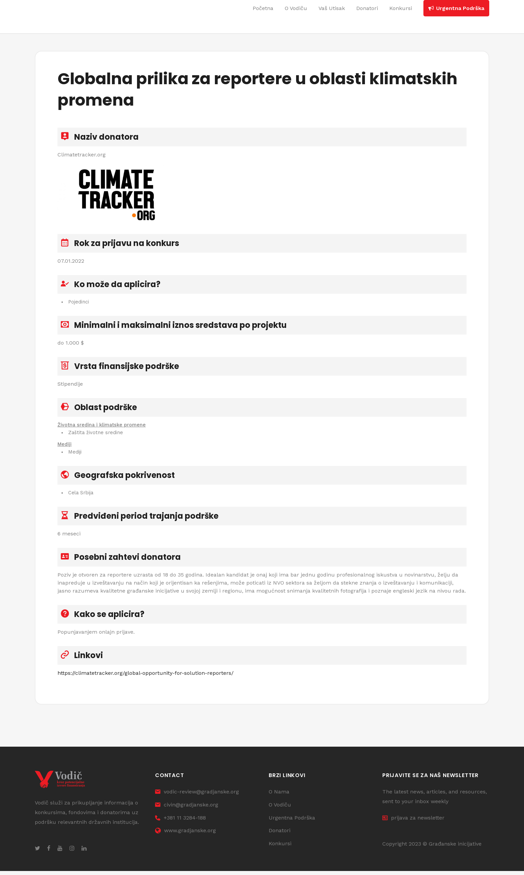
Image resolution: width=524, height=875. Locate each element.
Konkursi (280, 847)
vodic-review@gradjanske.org (197, 795)
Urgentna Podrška (292, 822)
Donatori (279, 835)
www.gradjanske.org (185, 835)
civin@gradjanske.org (186, 808)
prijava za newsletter (413, 822)
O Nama (279, 795)
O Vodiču (280, 808)
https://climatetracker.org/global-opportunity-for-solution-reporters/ (145, 675)
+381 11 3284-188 (180, 822)
